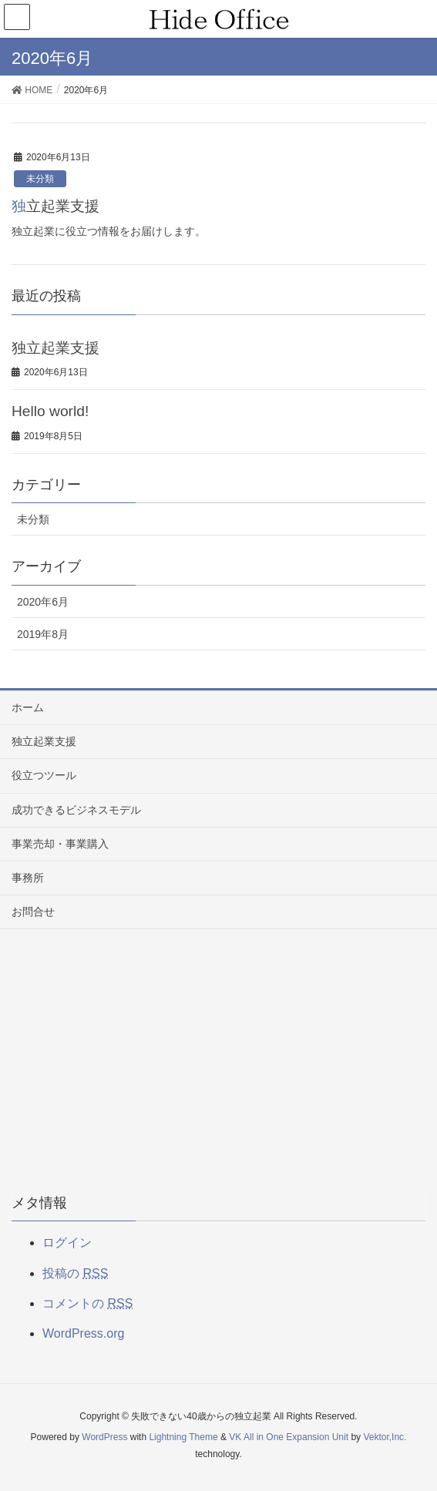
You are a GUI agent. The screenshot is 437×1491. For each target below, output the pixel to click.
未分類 (40, 178)
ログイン (67, 1242)
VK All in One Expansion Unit (288, 1437)
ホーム (28, 707)
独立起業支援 (55, 206)
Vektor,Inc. (384, 1437)
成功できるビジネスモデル (76, 810)
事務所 (28, 877)
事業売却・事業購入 (60, 844)
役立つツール (44, 775)
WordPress (104, 1437)
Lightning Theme (183, 1437)
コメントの (87, 1303)
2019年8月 (43, 634)
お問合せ (33, 911)
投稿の (75, 1273)
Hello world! (50, 411)
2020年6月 (43, 602)
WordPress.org (83, 1333)
